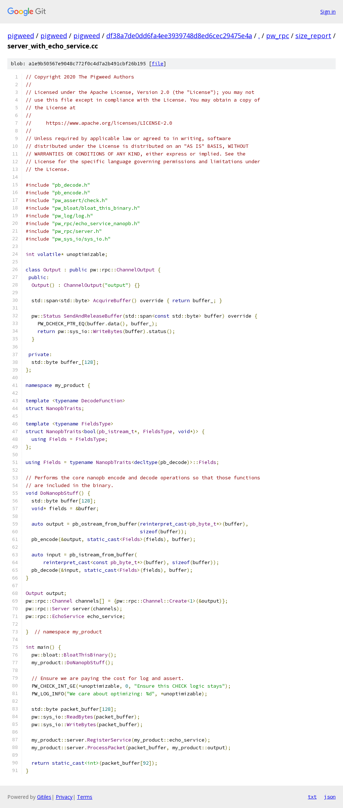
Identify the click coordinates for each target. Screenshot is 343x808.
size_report (313, 35)
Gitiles (44, 796)
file (157, 64)
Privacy (64, 796)
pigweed (20, 35)
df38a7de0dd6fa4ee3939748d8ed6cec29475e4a (179, 35)
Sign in (328, 11)
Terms (84, 796)
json (330, 796)
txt (312, 796)
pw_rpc (277, 35)
